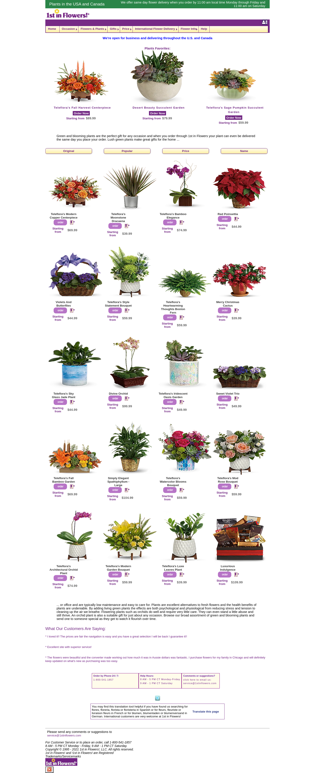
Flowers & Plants (92, 28)
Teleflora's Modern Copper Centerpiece (64, 215)
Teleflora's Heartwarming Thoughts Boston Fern (173, 307)
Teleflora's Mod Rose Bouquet (227, 480)
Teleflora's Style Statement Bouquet (118, 303)
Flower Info (188, 28)
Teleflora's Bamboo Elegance (173, 215)
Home (52, 28)
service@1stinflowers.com (199, 683)
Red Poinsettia (228, 214)
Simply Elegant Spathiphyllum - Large (118, 482)
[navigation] (157, 29)
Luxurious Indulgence (227, 568)
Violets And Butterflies (64, 303)
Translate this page (206, 711)
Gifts (113, 28)
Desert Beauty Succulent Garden (158, 107)
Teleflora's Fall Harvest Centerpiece (82, 107)
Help (204, 28)
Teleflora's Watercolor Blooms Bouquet (173, 482)
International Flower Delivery (155, 28)
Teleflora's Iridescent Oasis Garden (173, 395)
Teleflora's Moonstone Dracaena (118, 217)
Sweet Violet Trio (227, 393)
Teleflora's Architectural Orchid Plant (64, 570)
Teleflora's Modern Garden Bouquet (118, 568)
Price (125, 28)
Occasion (68, 28)
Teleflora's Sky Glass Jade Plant (63, 395)
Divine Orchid (118, 393)
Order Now (81, 113)
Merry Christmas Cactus (227, 303)
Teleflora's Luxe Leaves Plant (173, 568)
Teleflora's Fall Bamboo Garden (63, 480)
